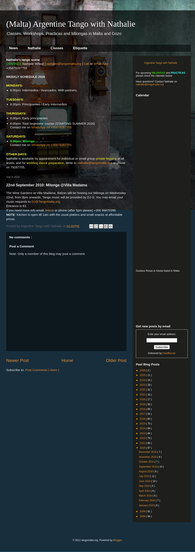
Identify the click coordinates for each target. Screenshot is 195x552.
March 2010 (146, 495)
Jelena (49, 210)
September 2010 (148, 466)
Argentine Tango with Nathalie (160, 62)
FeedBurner (169, 353)
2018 (143, 409)
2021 (143, 394)
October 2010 (147, 461)
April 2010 (145, 490)
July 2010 (144, 476)
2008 (143, 516)
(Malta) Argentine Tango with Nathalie (70, 24)
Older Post (116, 360)
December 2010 (148, 452)
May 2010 (144, 486)
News (13, 48)
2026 (143, 370)
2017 (143, 413)
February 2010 (147, 500)
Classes (57, 48)
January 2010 (147, 505)
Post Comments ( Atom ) (42, 370)
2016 (143, 418)
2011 (143, 443)
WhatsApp (101, 63)
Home (67, 360)
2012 (143, 438)
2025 (143, 375)
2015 (143, 423)
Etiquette (80, 48)
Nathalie (34, 48)
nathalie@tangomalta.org (63, 63)
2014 (143, 428)
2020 (143, 399)
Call (86, 63)
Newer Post (17, 360)
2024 (143, 380)
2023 (143, 384)
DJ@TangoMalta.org (46, 201)
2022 (143, 389)
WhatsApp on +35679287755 (51, 127)
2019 (143, 404)
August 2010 (146, 471)
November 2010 (148, 457)
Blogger (117, 540)
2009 (143, 511)
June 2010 (145, 481)
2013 (143, 433)
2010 (143, 447)
